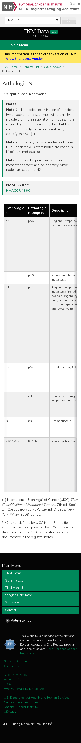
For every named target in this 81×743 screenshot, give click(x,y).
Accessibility (12, 679)
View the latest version (25, 58)
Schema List (31, 67)
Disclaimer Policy (15, 674)
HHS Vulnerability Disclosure (24, 689)
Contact (10, 610)
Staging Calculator (18, 595)
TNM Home (10, 67)
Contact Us (11, 666)
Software (12, 602)
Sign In (75, 3)
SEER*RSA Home (16, 661)
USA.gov (10, 711)
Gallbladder (52, 67)
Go (69, 20)
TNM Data (40, 31)
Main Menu (19, 45)
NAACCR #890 (18, 190)
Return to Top (21, 620)
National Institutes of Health (23, 702)
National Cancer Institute (21, 707)
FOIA (7, 684)
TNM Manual (14, 588)
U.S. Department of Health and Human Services (36, 697)
